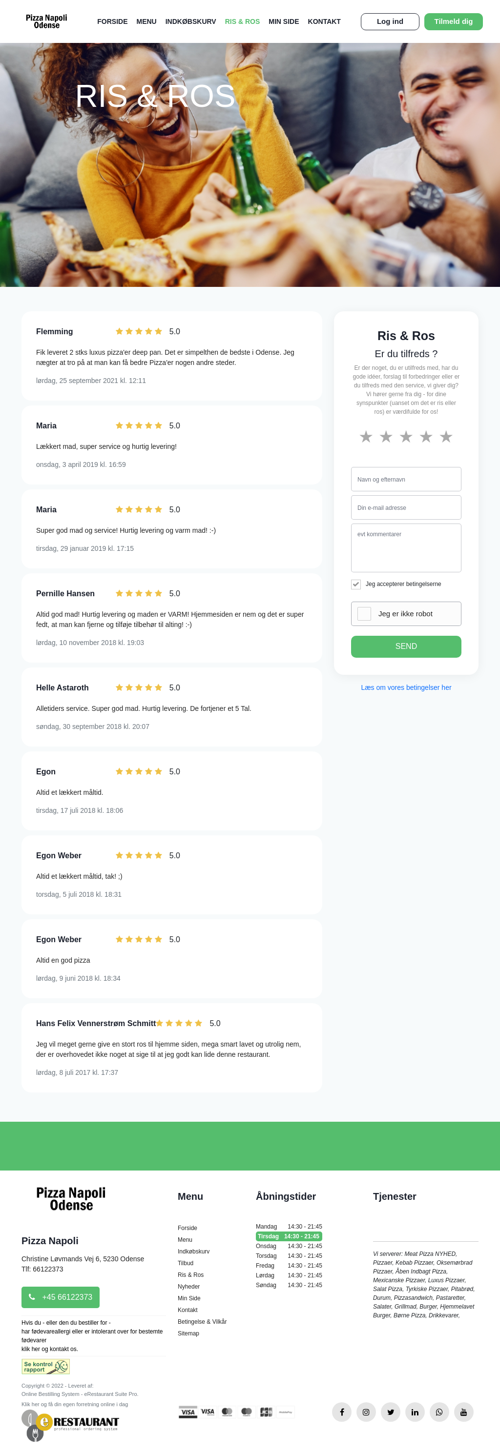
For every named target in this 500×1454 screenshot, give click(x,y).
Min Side (284, 21)
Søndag (289, 1285)
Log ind (390, 21)
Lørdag (289, 1275)
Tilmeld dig (454, 21)
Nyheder (189, 1286)
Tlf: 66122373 (42, 1269)
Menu (146, 21)
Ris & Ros (242, 21)
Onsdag (289, 1246)
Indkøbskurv (191, 21)
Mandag (289, 1227)
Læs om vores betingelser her (406, 687)
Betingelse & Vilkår (202, 1321)
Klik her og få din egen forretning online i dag (74, 1404)
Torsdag (289, 1256)
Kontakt (324, 21)
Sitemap (188, 1333)
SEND (406, 646)
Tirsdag (289, 1236)
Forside (112, 21)
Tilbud (185, 1263)
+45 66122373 (60, 1297)
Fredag (289, 1266)
